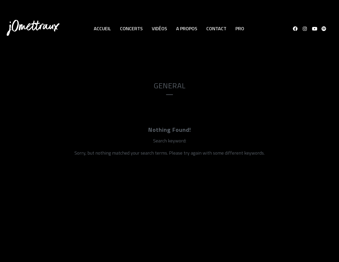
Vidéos (159, 28)
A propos (186, 28)
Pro (239, 28)
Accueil (102, 28)
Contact (216, 28)
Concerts (131, 28)
